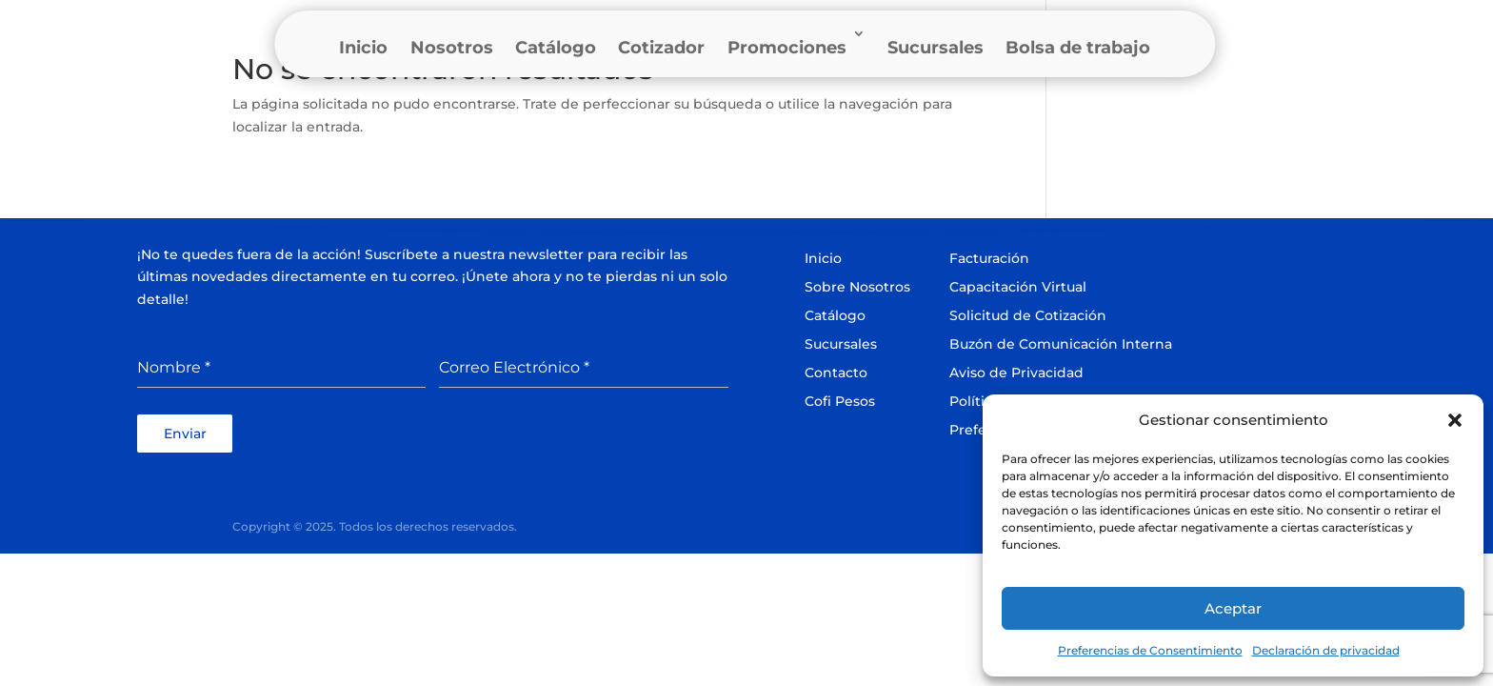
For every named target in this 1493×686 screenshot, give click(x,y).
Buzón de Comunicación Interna (1060, 344)
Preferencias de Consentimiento (1150, 650)
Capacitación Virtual (1017, 286)
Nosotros (451, 47)
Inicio (363, 47)
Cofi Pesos (840, 401)
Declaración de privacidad (1326, 650)
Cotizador (661, 47)
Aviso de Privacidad (1016, 372)
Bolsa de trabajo (1077, 47)
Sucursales (935, 47)
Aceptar (1233, 608)
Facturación (989, 258)
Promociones (786, 47)
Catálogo (555, 47)
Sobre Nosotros (857, 286)
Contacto (836, 372)
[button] (1454, 420)
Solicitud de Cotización (1027, 315)
